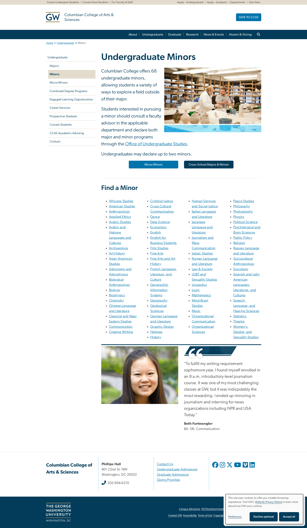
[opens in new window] (215, 467)
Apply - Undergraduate (190, 2)
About (133, 34)
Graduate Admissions (173, 474)
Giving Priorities (168, 480)
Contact (55, 141)
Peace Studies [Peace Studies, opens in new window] (243, 201)
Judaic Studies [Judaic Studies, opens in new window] (202, 253)
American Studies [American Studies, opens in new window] (122, 206)
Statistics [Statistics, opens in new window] (239, 316)
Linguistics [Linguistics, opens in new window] (199, 285)
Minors (55, 74)
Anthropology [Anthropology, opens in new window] (119, 211)
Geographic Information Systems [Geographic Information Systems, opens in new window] (159, 290)
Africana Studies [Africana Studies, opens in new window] (121, 201)
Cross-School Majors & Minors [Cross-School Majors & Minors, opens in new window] (209, 164)
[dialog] (264, 509)
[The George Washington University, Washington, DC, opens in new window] (58, 512)
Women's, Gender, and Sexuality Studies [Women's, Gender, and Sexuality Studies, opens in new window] (246, 332)
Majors (54, 65)
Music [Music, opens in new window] (196, 311)
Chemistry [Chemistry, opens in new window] (116, 300)
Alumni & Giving (240, 34)
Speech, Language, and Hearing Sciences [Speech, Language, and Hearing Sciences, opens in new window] (246, 306)
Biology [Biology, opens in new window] (114, 290)
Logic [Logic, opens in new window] (196, 290)
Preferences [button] (235, 516)
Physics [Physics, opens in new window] (238, 217)
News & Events (214, 34)
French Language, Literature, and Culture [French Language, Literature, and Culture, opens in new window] (163, 274)
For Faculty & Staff (122, 2)
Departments (237, 2)
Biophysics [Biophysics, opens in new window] (117, 295)
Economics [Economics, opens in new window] (158, 227)
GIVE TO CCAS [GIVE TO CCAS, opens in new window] (249, 17)
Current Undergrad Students (63, 2)
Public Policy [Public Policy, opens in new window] (242, 238)
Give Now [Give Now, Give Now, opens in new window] (254, 2)
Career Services (60, 107)
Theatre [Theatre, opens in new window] (239, 321)
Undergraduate (152, 34)
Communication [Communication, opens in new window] (120, 327)
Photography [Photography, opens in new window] (243, 211)
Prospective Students (63, 116)
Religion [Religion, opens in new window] (239, 243)
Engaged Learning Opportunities (71, 99)
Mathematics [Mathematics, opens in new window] (201, 295)
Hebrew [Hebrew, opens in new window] (156, 332)
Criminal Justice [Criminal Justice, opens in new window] (161, 201)
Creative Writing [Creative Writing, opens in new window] (121, 332)
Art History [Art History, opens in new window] (117, 253)
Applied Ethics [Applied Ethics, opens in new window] (120, 217)
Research (192, 34)
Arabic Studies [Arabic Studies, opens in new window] (120, 222)
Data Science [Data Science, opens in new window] (160, 222)
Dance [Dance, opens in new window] (155, 217)
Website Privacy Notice (268, 502)
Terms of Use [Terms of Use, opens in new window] (205, 515)
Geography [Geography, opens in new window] (158, 300)
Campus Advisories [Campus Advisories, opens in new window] (189, 509)
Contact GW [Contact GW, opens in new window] (175, 515)
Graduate (174, 34)
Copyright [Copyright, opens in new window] (219, 515)
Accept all (289, 516)
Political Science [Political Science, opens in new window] (245, 222)
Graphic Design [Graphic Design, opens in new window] (162, 327)
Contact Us (165, 464)
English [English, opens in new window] (155, 232)
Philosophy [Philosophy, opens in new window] (241, 206)
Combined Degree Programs (68, 91)
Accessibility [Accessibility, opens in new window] (190, 515)
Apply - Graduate (217, 2)
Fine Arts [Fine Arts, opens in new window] (156, 253)
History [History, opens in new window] (155, 337)
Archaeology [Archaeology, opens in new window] (118, 248)
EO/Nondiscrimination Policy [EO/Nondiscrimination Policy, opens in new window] (217, 509)
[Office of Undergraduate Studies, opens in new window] (156, 144)
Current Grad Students (95, 2)
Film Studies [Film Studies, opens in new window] (159, 248)
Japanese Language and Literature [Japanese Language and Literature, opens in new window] (202, 227)
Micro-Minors (59, 82)
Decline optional (263, 516)
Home (49, 43)
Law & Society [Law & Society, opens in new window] (202, 269)
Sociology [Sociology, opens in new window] (240, 269)
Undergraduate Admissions (177, 469)
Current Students (61, 124)
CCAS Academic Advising (67, 133)
